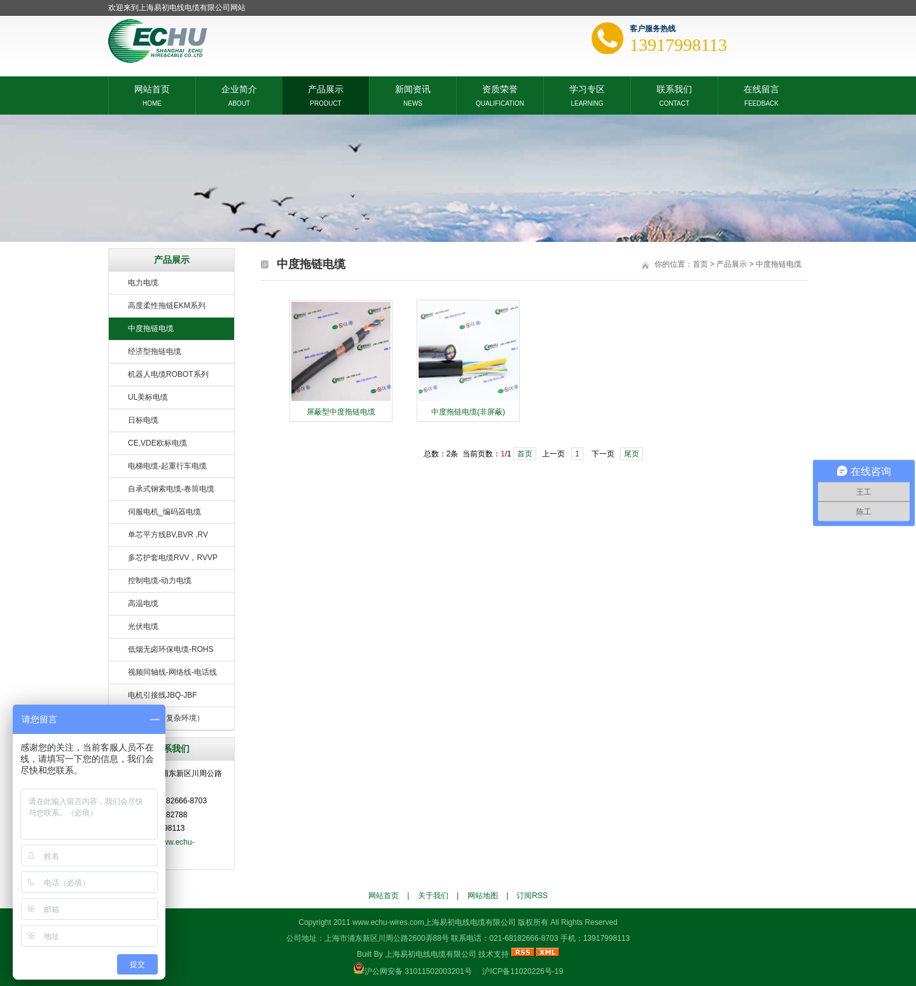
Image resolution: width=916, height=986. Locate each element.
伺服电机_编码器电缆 (164, 511)
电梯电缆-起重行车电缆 (167, 465)
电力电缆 (143, 282)
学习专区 (587, 88)
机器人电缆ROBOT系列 (168, 374)
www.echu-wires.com (388, 922)
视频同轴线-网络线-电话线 (172, 672)
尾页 (631, 453)
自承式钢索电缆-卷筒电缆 (171, 488)
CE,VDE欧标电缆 (157, 443)
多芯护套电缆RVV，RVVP (173, 557)
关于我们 (433, 895)
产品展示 (326, 88)
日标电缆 (143, 420)
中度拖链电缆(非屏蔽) (468, 411)
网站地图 (483, 895)
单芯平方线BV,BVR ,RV (168, 534)
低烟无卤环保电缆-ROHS (171, 649)
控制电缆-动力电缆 (159, 580)
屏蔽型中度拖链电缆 (341, 411)
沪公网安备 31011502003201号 (418, 971)
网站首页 (152, 88)
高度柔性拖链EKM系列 (166, 305)
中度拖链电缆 (151, 328)
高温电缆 (143, 603)
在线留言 (761, 88)
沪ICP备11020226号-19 (522, 971)
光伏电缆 (143, 626)
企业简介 (239, 88)
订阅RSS (532, 895)
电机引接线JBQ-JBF (162, 695)
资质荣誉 (500, 88)
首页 (700, 264)
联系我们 (674, 88)
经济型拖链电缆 (154, 351)
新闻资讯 (413, 88)
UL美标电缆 (148, 397)
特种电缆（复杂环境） (166, 718)
